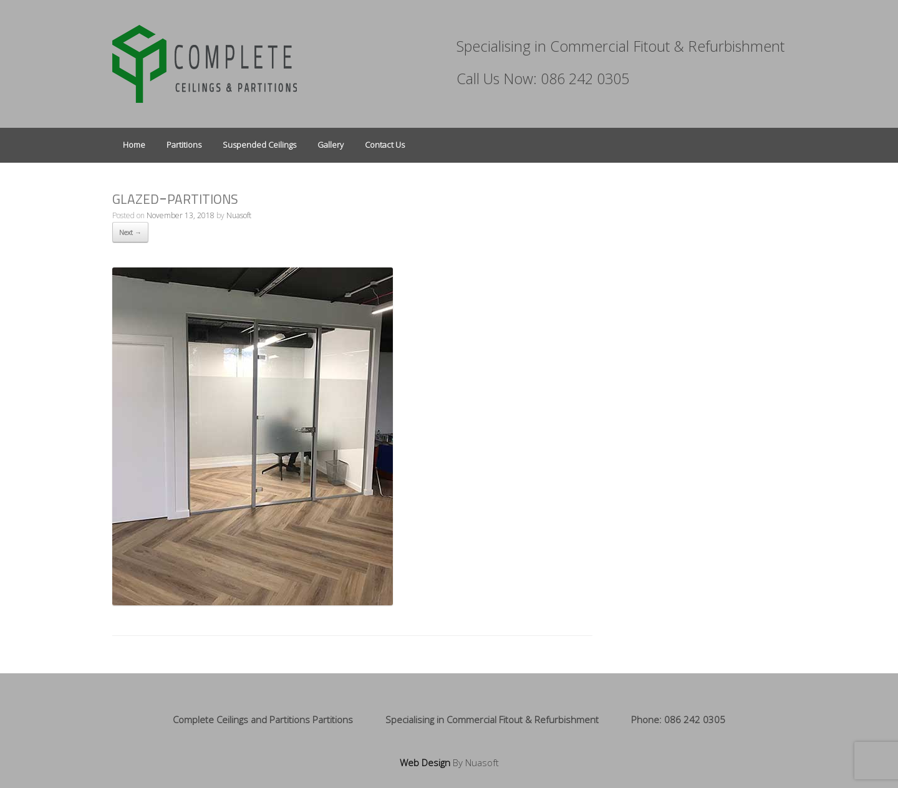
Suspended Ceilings (259, 144)
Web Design (425, 762)
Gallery (330, 144)
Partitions (184, 144)
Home (134, 144)
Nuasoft (238, 215)
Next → (130, 232)
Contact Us (385, 144)
